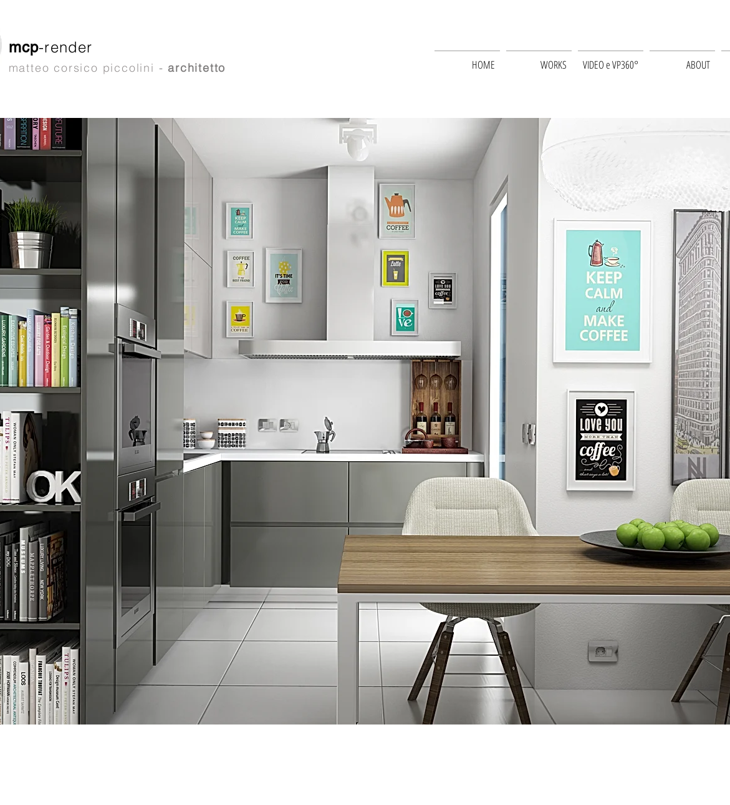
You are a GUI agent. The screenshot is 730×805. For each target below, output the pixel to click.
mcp (24, 47)
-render (68, 47)
